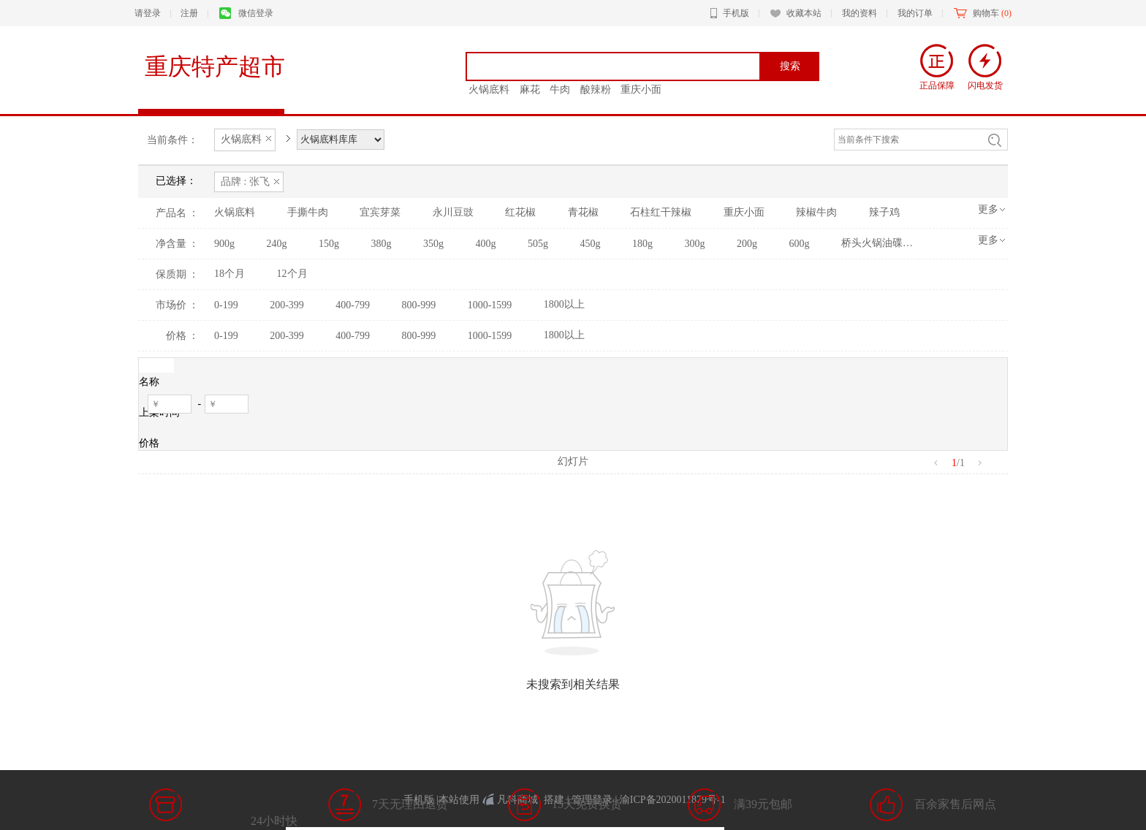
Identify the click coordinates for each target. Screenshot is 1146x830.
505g (538, 243)
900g (224, 243)
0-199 (226, 305)
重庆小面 (744, 212)
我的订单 (915, 13)
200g (747, 243)
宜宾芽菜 (380, 212)
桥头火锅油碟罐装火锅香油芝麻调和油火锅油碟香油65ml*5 (877, 242)
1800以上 (564, 304)
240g (277, 243)
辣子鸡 (884, 212)
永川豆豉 (453, 212)
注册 (189, 13)
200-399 (287, 305)
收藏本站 (795, 13)
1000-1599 (490, 305)
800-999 (419, 305)
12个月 (292, 273)
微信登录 (246, 13)
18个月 (229, 273)
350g (433, 243)
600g (799, 243)
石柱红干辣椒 (660, 212)
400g (486, 243)
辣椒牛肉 (816, 212)
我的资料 (859, 13)
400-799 (352, 305)
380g (381, 243)
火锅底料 (234, 212)
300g (695, 243)
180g (642, 243)
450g (590, 243)
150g (329, 243)
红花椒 (520, 212)
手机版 (729, 13)
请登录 (147, 13)
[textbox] (618, 66)
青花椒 (583, 212)
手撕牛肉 (307, 212)
